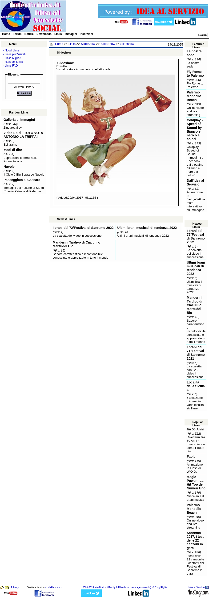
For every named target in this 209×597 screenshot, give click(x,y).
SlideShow (88, 44)
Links (58, 34)
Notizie (29, 34)
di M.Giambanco (53, 587)
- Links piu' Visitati (14, 54)
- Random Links (13, 61)
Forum (17, 34)
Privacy (15, 587)
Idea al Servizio (197, 587)
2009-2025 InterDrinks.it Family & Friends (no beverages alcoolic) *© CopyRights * (126, 587)
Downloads (44, 34)
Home (6, 34)
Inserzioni (86, 34)
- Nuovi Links (11, 50)
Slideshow (127, 44)
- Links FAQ (10, 65)
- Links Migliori (12, 58)
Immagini (70, 34)
